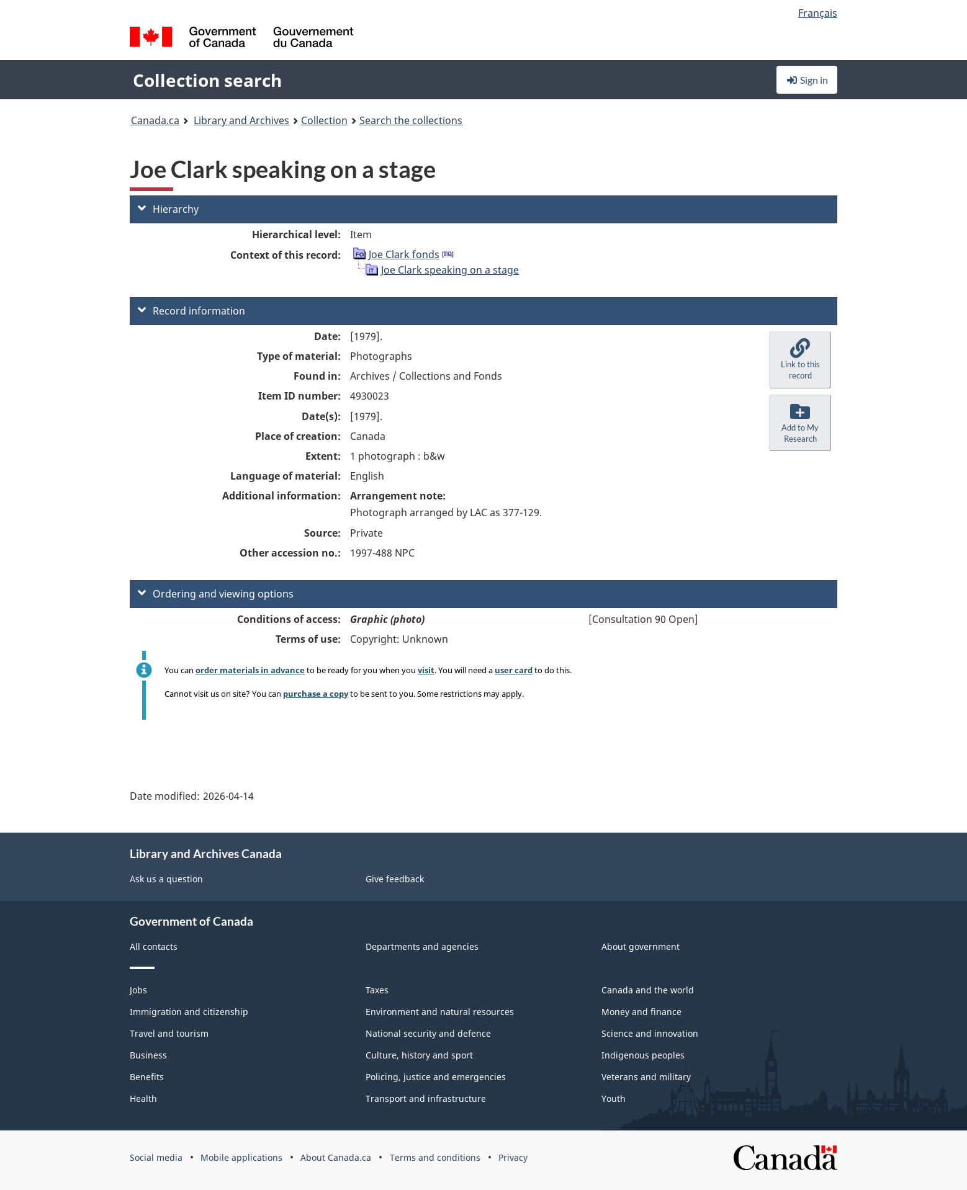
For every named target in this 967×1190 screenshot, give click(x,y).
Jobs (138, 990)
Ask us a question (166, 879)
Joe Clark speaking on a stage (450, 270)
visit (426, 670)
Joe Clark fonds (404, 254)
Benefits (147, 1077)
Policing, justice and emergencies (436, 1077)
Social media (156, 1157)
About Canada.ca (335, 1157)
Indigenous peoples (643, 1055)
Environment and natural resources (440, 1012)
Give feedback (395, 879)
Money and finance (641, 1012)
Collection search (207, 80)
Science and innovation (649, 1033)
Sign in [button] (807, 80)
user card (514, 670)
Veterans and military (646, 1077)
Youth (613, 1098)
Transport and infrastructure (426, 1098)
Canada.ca (155, 120)
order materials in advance (250, 670)
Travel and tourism (169, 1033)
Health (143, 1098)
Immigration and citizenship (189, 1012)
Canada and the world (647, 990)
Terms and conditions (435, 1157)
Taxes (377, 990)
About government (640, 946)
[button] (800, 359)
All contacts (154, 946)
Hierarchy (168, 209)
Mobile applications (241, 1157)
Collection (324, 120)
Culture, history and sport (419, 1055)
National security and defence (428, 1033)
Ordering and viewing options (216, 594)
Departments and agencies (422, 946)
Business (148, 1055)
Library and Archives (241, 120)
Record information (191, 311)
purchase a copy (315, 693)
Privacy (513, 1157)
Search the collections (410, 120)
